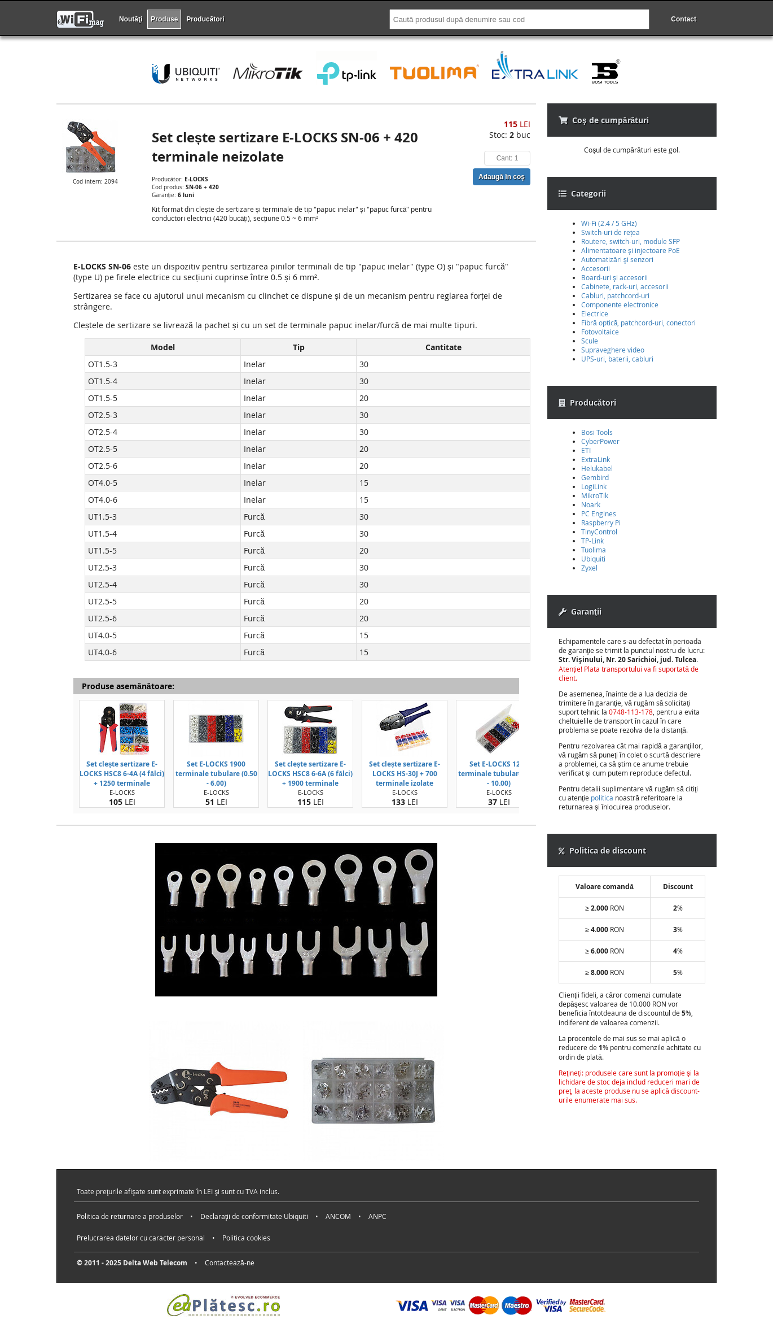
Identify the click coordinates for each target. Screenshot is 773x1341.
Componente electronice (619, 304)
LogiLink (594, 486)
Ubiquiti (593, 558)
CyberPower (600, 441)
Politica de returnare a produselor (130, 1216)
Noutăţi (130, 19)
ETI (586, 450)
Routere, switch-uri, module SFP (630, 241)
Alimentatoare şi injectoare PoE (630, 250)
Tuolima (593, 549)
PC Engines (598, 513)
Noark (590, 504)
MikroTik (594, 495)
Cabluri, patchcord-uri (615, 295)
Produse (164, 19)
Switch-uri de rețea (610, 232)
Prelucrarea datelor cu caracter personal (141, 1237)
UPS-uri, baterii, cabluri (617, 358)
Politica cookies (246, 1237)
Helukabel (597, 468)
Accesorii (595, 268)
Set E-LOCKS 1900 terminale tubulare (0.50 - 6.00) (216, 773)
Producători (205, 19)
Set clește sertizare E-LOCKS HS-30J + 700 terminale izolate (405, 773)
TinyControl (599, 531)
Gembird (595, 477)
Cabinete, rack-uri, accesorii (625, 286)
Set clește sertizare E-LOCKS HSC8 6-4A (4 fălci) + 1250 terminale (122, 773)
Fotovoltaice (600, 331)
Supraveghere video (612, 349)
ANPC (377, 1216)
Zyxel (589, 567)
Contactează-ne (229, 1262)
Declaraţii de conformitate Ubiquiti (254, 1216)
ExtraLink (595, 459)
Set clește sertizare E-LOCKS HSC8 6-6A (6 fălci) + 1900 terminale (310, 773)
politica (602, 797)
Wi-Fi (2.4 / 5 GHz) (609, 223)
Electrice (594, 313)
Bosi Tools (597, 432)
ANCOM (338, 1216)
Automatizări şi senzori (617, 259)
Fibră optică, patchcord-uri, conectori (638, 322)
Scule (589, 340)
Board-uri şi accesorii (614, 277)
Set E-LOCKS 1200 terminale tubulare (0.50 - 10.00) (499, 773)
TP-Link (592, 540)
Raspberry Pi (601, 522)
